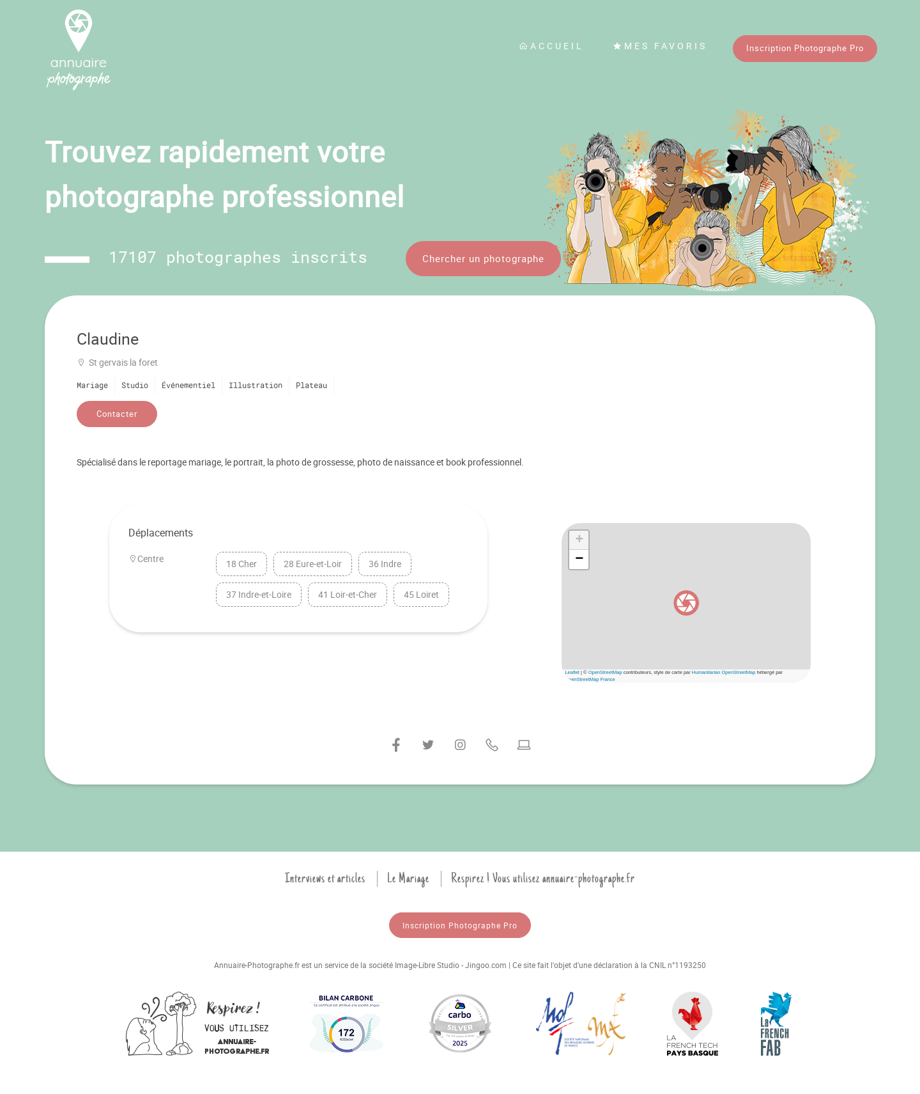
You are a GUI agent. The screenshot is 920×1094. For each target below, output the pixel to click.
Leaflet (572, 672)
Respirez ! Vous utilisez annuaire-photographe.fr (543, 878)
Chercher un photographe (483, 258)
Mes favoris (660, 46)
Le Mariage (408, 878)
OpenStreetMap (605, 672)
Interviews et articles (325, 878)
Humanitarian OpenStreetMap (724, 672)
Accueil (551, 46)
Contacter (116, 413)
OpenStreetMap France (590, 679)
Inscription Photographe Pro (805, 48)
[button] (686, 603)
